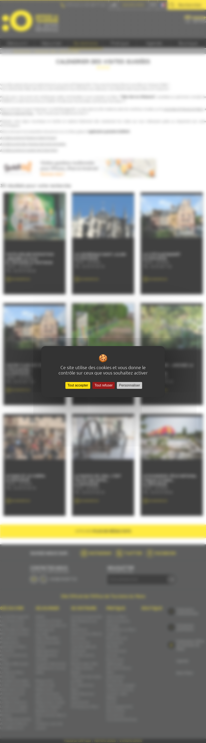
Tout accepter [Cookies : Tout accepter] (78, 385)
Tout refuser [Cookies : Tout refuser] (104, 385)
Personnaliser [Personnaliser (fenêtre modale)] (129, 385)
